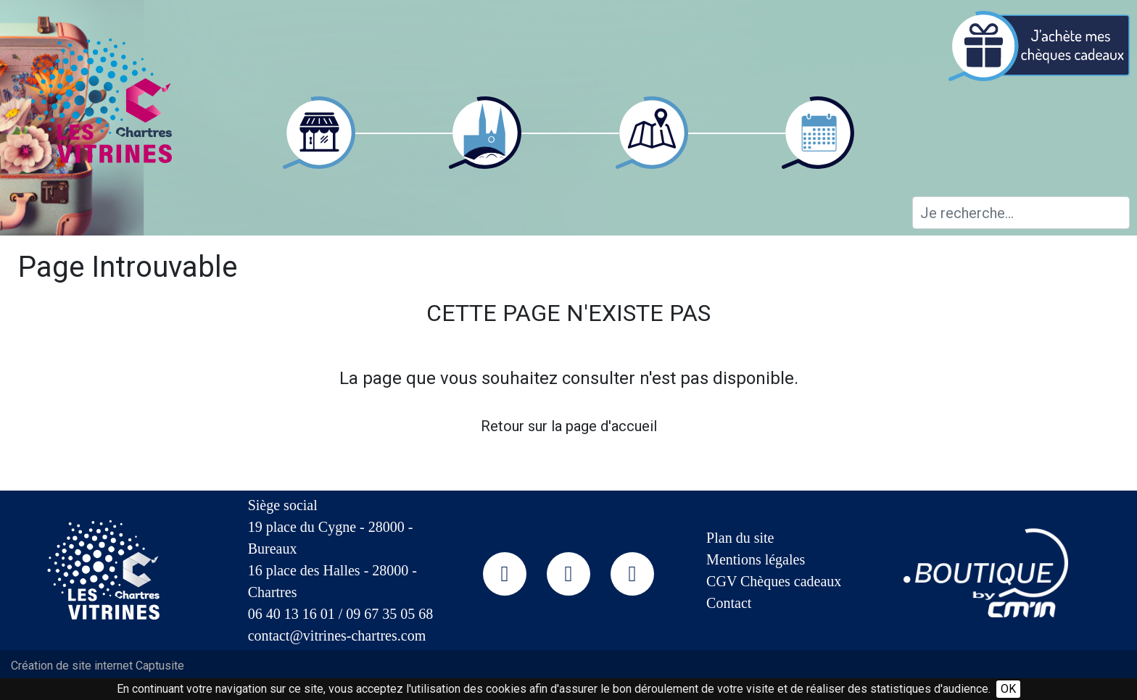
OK (1008, 689)
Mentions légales (755, 559)
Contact (728, 603)
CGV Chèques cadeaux (773, 581)
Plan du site (740, 538)
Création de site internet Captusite (97, 665)
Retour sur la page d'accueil (569, 426)
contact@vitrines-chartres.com (337, 635)
